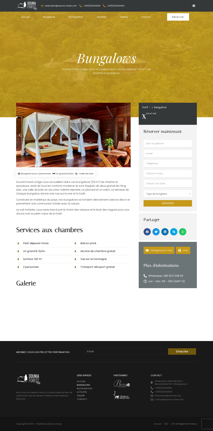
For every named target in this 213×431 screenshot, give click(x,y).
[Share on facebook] (147, 231)
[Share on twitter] (156, 231)
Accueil (25, 17)
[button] (178, 17)
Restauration (76, 17)
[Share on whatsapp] (182, 231)
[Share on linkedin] (165, 231)
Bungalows (49, 17)
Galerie (124, 17)
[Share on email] (159, 250)
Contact (146, 17)
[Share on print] (183, 250)
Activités (101, 17)
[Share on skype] (173, 231)
